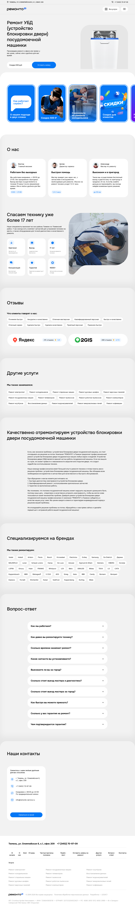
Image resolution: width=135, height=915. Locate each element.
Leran (24, 563)
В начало (12, 854)
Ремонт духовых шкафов (89, 392)
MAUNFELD (13, 563)
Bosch (49, 557)
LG (109, 569)
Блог (25, 853)
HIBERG (111, 563)
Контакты (122, 853)
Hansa (50, 563)
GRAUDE (80, 569)
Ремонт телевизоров (46, 398)
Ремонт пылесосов (66, 398)
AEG (57, 574)
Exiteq (84, 557)
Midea (91, 569)
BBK (83, 574)
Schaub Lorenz (37, 563)
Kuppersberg (69, 580)
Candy (92, 574)
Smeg (66, 574)
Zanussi (71, 563)
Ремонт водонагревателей (62, 403)
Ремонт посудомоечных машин (21, 398)
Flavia (40, 557)
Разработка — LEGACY (98, 894)
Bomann (102, 574)
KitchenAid (34, 580)
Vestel (11, 557)
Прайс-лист (63, 854)
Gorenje (122, 563)
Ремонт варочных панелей (114, 392)
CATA (117, 569)
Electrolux (73, 557)
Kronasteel (61, 557)
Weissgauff (36, 574)
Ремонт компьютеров (114, 398)
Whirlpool (52, 569)
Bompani (113, 574)
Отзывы (32, 853)
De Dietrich (107, 557)
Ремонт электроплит (17, 392)
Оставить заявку (44, 65)
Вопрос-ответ (111, 854)
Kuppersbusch (14, 574)
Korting (81, 580)
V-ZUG (48, 574)
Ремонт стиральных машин (63, 392)
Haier (31, 569)
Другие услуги (99, 854)
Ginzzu (21, 569)
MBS (26, 574)
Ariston (30, 557)
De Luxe (60, 563)
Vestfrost (56, 580)
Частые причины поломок (46, 854)
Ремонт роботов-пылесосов (90, 398)
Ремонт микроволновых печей (90, 403)
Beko (71, 569)
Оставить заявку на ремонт (80, 854)
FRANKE (41, 569)
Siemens (100, 563)
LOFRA (11, 569)
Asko (75, 574)
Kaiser (45, 580)
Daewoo (12, 580)
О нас (19, 854)
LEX (62, 569)
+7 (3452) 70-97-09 (121, 2)
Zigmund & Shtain (85, 563)
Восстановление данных (37, 403)
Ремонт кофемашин (114, 403)
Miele (91, 580)
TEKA (101, 569)
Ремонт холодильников (38, 392)
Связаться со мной (26, 815)
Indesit (20, 557)
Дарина (120, 557)
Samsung (95, 557)
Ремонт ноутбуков (16, 403)
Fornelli (22, 580)
